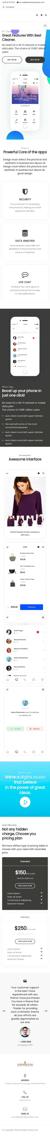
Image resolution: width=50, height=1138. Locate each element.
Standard (25, 861)
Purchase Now (25, 886)
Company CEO (25, 1045)
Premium (25, 917)
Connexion (8, 7)
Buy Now (12, 59)
